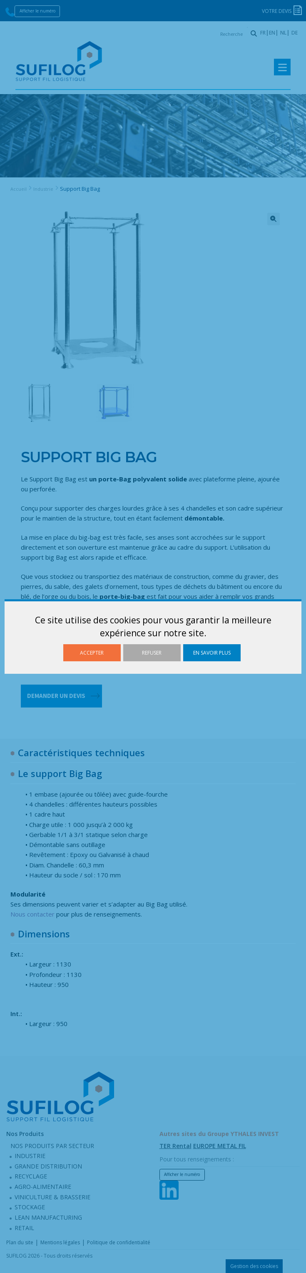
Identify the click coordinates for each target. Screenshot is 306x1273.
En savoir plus (212, 652)
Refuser (152, 652)
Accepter (92, 652)
